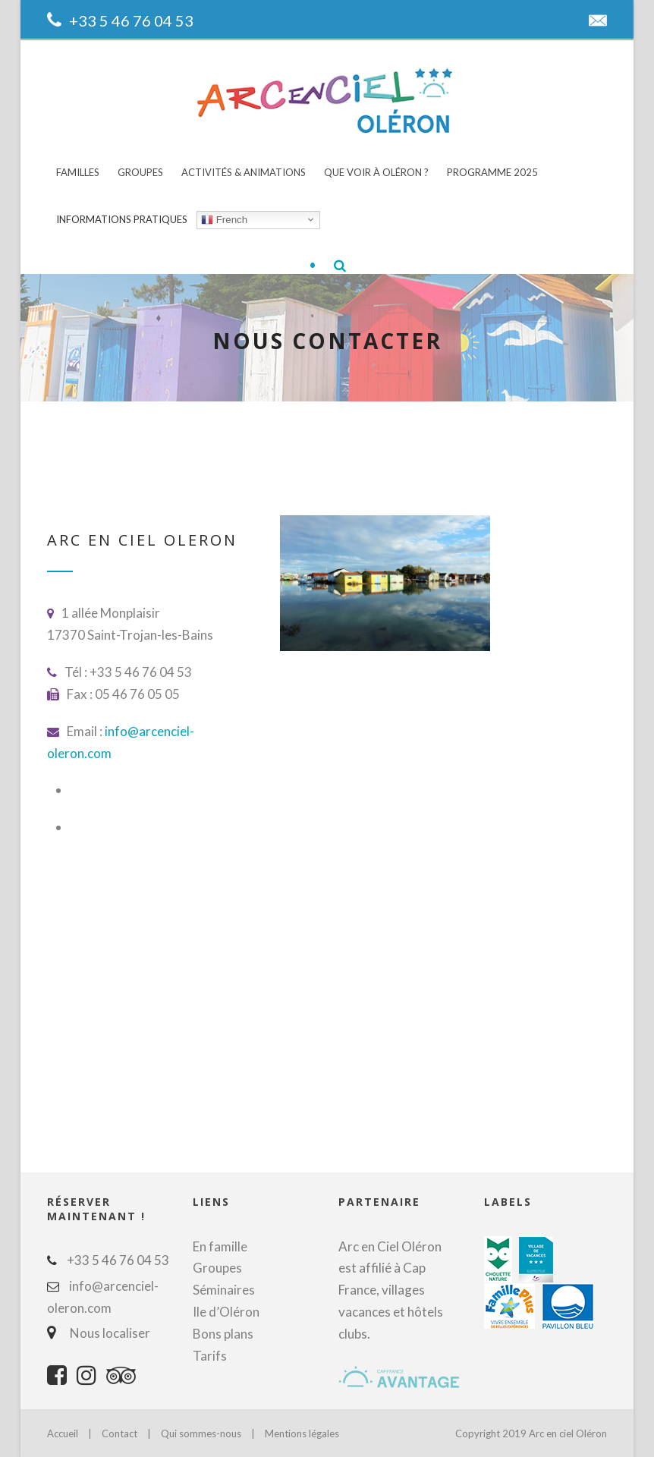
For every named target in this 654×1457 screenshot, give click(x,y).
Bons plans (223, 1334)
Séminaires (224, 1290)
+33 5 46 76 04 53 (131, 20)
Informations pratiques (121, 219)
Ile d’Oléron (226, 1312)
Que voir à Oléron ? (376, 172)
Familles (77, 172)
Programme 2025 (492, 172)
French (224, 219)
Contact (119, 1433)
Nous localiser (106, 1333)
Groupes (140, 172)
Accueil (62, 1433)
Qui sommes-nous (202, 1433)
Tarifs (210, 1356)
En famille (220, 1246)
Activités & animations (243, 172)
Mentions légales (302, 1433)
